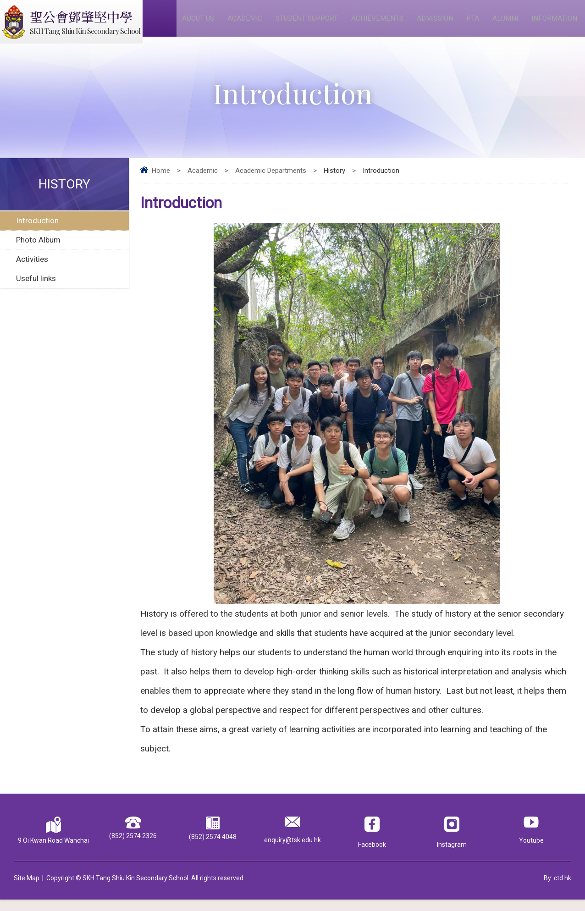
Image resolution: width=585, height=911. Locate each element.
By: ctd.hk (557, 889)
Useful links (36, 289)
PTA (475, 23)
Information (555, 23)
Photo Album (38, 250)
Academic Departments (270, 181)
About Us (201, 23)
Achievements (380, 23)
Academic (247, 23)
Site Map (26, 889)
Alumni (506, 23)
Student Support (309, 23)
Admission (438, 23)
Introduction (37, 231)
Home (161, 181)
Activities (32, 270)
